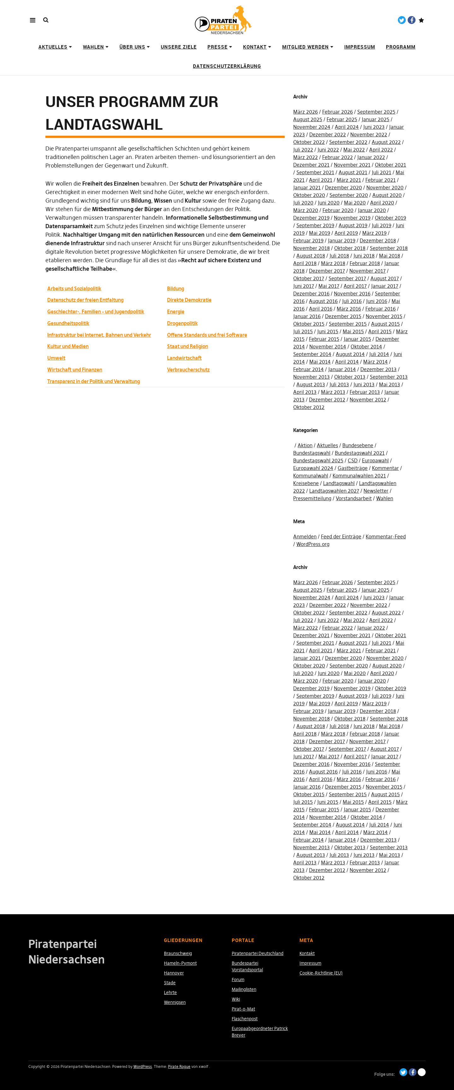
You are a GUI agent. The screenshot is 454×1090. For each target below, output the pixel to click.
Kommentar (385, 468)
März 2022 (305, 157)
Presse (217, 47)
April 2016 (320, 308)
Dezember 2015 (343, 316)
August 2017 (384, 278)
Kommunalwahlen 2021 (359, 475)
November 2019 (352, 218)
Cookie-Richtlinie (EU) (321, 973)
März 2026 (305, 112)
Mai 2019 (319, 233)
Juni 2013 (364, 384)
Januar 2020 (372, 210)
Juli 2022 (303, 149)
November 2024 (311, 127)
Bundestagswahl (311, 453)
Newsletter (376, 491)
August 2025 (307, 119)
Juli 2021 (381, 172)
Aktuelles (52, 47)
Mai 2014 (320, 361)
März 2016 (349, 308)
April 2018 (305, 263)
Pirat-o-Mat (243, 1009)
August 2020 (387, 195)
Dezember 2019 (311, 218)
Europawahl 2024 (313, 468)
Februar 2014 (308, 369)
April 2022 (381, 149)
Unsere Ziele (179, 47)
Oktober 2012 (308, 407)
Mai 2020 (355, 202)
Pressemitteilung (312, 498)
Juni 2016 (376, 301)
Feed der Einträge (341, 536)
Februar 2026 (337, 112)
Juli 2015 (303, 331)
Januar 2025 (375, 119)
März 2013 (333, 392)
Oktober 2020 (309, 195)
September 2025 (376, 112)
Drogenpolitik (182, 323)
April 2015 (380, 331)
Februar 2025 (342, 119)
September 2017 (347, 278)
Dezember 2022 (327, 134)
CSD (353, 460)
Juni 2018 (364, 255)
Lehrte (170, 992)
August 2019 (353, 225)
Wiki (236, 999)
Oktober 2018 (349, 248)
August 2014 (350, 354)
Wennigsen (175, 1002)
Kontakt (255, 47)
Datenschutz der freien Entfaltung (85, 300)
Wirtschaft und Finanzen (74, 369)
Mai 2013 (389, 384)
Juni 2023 (374, 127)
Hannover (174, 973)
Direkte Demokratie (189, 300)
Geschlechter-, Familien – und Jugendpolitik (95, 311)
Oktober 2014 (366, 346)
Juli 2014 (379, 354)
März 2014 (375, 361)
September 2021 (315, 172)
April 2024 (347, 127)
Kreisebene (306, 483)
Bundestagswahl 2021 (360, 453)
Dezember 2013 (378, 369)
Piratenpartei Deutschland (257, 953)
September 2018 (389, 248)
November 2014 (327, 346)
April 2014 (347, 361)
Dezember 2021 (311, 165)
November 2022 (368, 134)
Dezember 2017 (327, 271)
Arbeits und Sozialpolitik (74, 288)
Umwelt (56, 358)
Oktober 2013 (349, 377)
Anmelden (305, 536)
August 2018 (310, 255)
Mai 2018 (389, 255)
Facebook (412, 20)
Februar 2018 (365, 263)
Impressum (359, 47)
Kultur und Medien (68, 346)
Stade (170, 983)
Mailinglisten (244, 989)
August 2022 (386, 142)
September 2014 (312, 354)
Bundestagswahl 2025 (318, 460)
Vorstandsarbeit (354, 498)
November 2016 (352, 293)
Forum (238, 979)
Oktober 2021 (390, 165)
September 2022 (348, 142)
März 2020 (305, 210)
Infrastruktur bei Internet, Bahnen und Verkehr (99, 335)
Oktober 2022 (309, 142)
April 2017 (355, 286)
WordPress (142, 1066)
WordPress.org (312, 544)
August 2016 (323, 301)
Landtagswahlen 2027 (334, 491)
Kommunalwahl (310, 475)
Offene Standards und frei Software (207, 335)
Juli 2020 (303, 202)
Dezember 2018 (378, 240)
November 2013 (311, 377)
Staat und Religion (187, 346)
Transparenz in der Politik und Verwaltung (93, 381)
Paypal (421, 20)
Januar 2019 (341, 240)
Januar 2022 (371, 157)
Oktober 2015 (308, 324)
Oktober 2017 (308, 278)
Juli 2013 (339, 384)
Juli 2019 (381, 225)
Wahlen (93, 47)
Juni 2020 (329, 202)
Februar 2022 (337, 157)
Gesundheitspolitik (68, 323)
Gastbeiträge (353, 468)
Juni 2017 (303, 286)
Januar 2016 (307, 316)
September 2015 (348, 324)
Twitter (402, 20)
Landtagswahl (339, 483)
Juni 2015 (327, 331)
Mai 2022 (354, 149)
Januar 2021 (307, 187)
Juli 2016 (352, 301)
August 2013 (310, 384)
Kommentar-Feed (386, 536)
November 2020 (385, 187)
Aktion (305, 445)
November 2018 (311, 248)
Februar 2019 (308, 240)
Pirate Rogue (179, 1066)
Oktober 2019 (390, 218)
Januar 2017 (384, 286)
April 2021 (320, 180)
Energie (175, 311)
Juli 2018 (339, 255)
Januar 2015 (357, 339)
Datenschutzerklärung (227, 66)
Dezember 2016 (311, 293)
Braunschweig (178, 953)
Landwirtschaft (184, 358)
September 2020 (348, 195)
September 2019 (315, 225)
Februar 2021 (380, 180)
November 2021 (352, 165)
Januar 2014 (342, 369)
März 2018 (333, 263)
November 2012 (368, 399)
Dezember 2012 (327, 399)
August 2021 (353, 172)
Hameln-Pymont (180, 963)
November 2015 (384, 316)
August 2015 (385, 324)
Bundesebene (357, 445)
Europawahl (375, 460)
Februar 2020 (338, 210)
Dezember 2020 (343, 187)
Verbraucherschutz (188, 369)
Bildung (175, 288)
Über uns (132, 47)
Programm (401, 47)
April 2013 (305, 392)
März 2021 (349, 180)
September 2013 (389, 377)
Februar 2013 (365, 392)
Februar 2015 (324, 339)
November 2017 (367, 271)
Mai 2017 (328, 286)
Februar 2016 (380, 308)
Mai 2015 (353, 331)
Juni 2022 (328, 149)
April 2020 (382, 202)
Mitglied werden (305, 47)
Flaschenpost (245, 1019)
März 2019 (374, 233)
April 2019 (346, 233)
